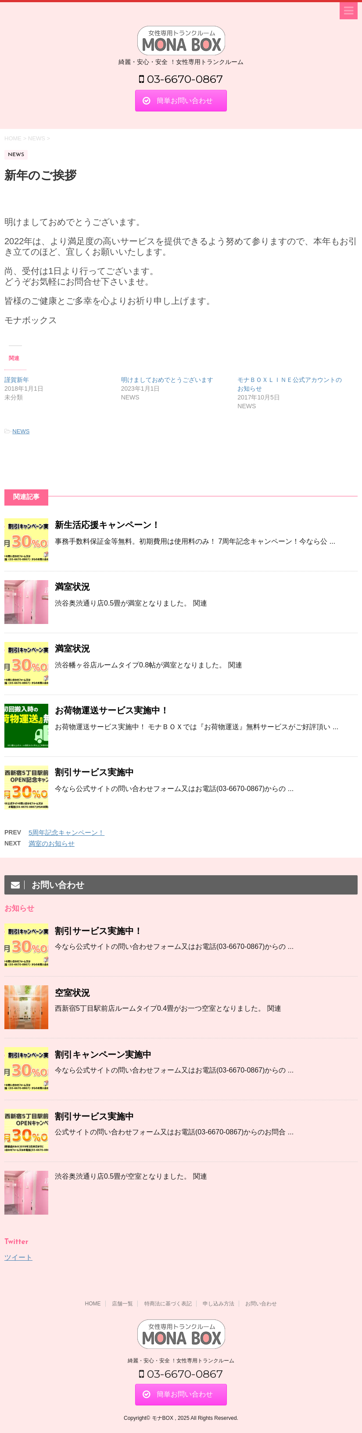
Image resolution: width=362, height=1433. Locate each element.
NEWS (20, 431)
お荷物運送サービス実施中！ (112, 710)
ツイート (18, 1257)
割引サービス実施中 (94, 772)
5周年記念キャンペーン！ (66, 832)
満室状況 (72, 587)
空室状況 (72, 993)
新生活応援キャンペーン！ (107, 525)
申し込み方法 (218, 1304)
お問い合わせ (261, 1304)
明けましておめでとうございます (167, 379)
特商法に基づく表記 (168, 1304)
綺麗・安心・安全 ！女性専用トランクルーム (181, 1361)
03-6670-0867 (181, 79)
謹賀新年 (16, 379)
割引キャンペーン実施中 (103, 1054)
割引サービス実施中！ (99, 931)
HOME (93, 1304)
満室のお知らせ (52, 843)
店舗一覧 (122, 1304)
